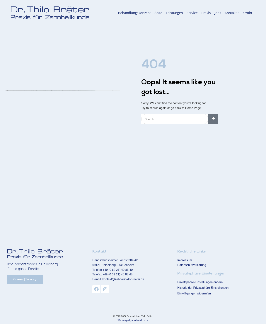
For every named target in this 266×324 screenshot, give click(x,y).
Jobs (217, 13)
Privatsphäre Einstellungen (201, 273)
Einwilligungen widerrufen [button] (194, 293)
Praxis (206, 13)
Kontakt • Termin (238, 13)
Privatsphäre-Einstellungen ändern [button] (200, 281)
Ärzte (158, 13)
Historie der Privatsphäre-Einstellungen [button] (203, 287)
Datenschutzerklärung (191, 264)
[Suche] (213, 119)
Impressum (184, 260)
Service (192, 13)
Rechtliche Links (191, 251)
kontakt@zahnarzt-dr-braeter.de (123, 279)
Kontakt (99, 251)
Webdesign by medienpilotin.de (133, 320)
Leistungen (174, 13)
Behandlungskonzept (134, 13)
